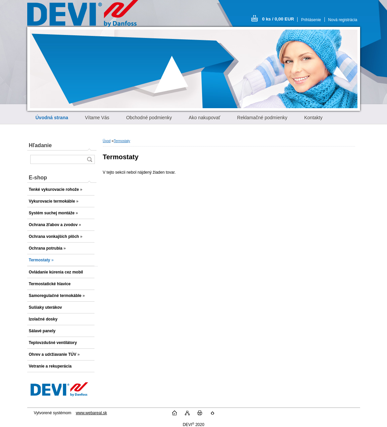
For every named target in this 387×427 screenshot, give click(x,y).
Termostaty (122, 141)
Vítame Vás (97, 117)
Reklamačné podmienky (262, 117)
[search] (89, 159)
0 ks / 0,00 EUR (278, 19)
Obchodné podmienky (149, 117)
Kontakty (313, 117)
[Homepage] (52, 117)
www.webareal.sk (91, 413)
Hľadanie (40, 145)
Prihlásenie (311, 19)
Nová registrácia (342, 19)
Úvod (107, 141)
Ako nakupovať (204, 117)
